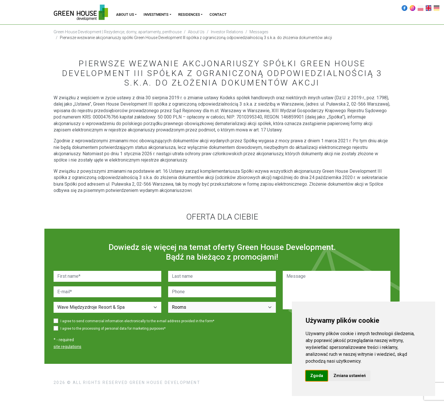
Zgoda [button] (316, 375)
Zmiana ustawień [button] (349, 375)
